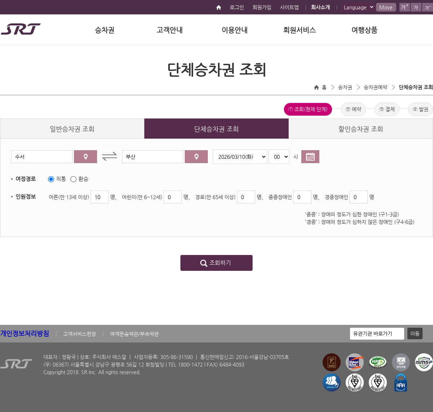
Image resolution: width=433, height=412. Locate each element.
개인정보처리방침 (24, 333)
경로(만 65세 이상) (215, 197)
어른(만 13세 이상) (69, 197)
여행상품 (364, 30)
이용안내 (235, 30)
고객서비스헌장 (79, 334)
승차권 (104, 30)
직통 (61, 179)
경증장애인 (336, 197)
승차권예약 (375, 87)
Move (386, 7)
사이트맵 (289, 7)
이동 (415, 333)
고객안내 (170, 30)
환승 (83, 179)
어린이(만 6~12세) (142, 197)
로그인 (237, 7)
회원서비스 (299, 30)
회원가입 (262, 7)
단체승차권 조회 (416, 87)
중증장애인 (280, 197)
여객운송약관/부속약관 (134, 334)
